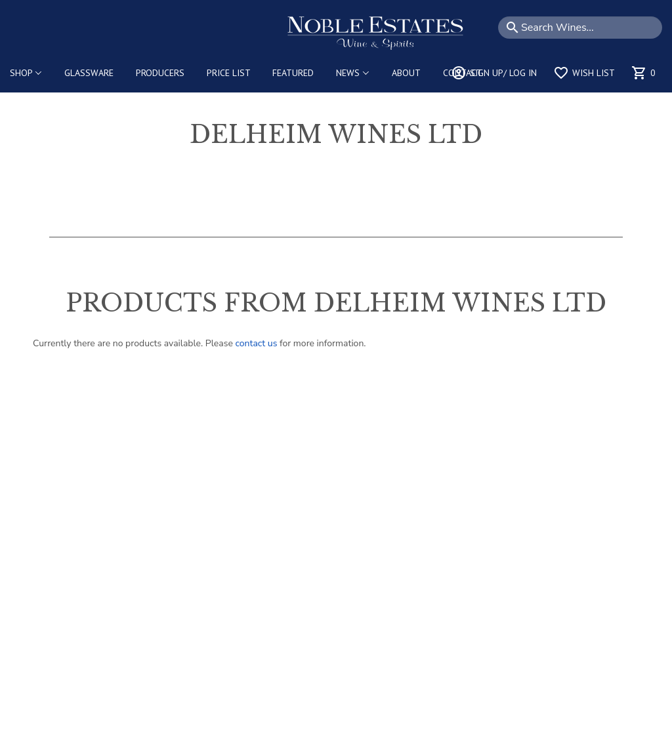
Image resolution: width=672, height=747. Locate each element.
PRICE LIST (229, 73)
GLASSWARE (89, 73)
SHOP (26, 73)
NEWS (352, 73)
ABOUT (406, 73)
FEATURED (293, 73)
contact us (256, 343)
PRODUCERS (160, 73)
